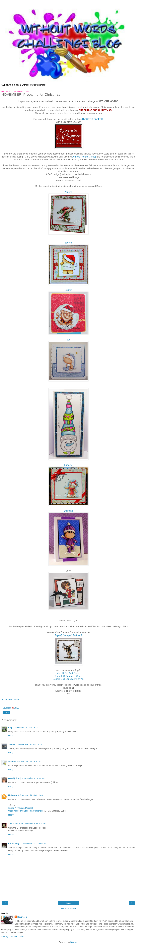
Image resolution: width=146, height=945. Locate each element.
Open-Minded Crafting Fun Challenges (26, 811)
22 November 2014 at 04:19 (32, 843)
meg (10, 727)
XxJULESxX (14, 824)
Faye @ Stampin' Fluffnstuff (68, 635)
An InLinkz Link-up (10, 699)
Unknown (13, 795)
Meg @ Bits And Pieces (68, 673)
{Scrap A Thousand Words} (20, 808)
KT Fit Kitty (13, 843)
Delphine (68, 511)
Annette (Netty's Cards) (84, 156)
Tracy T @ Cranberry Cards (68, 676)
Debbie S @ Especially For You (68, 679)
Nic (68, 386)
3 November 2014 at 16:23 (25, 727)
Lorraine (68, 465)
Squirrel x (22, 917)
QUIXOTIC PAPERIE (93, 119)
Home (68, 903)
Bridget (68, 290)
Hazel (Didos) (14, 778)
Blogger (73, 942)
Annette (68, 192)
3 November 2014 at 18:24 (29, 744)
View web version (68, 909)
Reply (11, 735)
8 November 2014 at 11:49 (30, 795)
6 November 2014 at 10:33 (34, 778)
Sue (68, 339)
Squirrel (68, 242)
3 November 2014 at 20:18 (29, 761)
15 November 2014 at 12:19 (33, 824)
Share (6, 712)
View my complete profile (12, 936)
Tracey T (12, 744)
